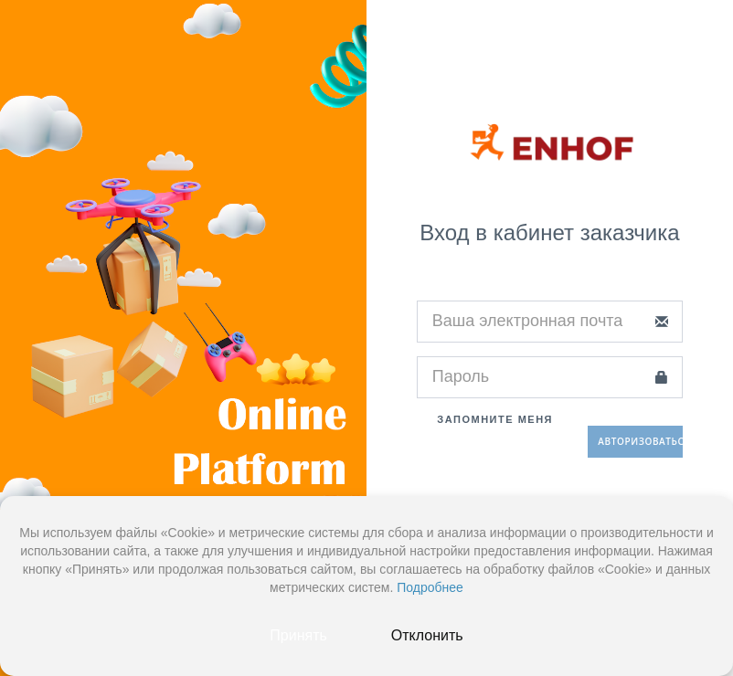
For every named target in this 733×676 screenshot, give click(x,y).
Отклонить (427, 635)
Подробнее (430, 587)
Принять (298, 635)
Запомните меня (485, 420)
